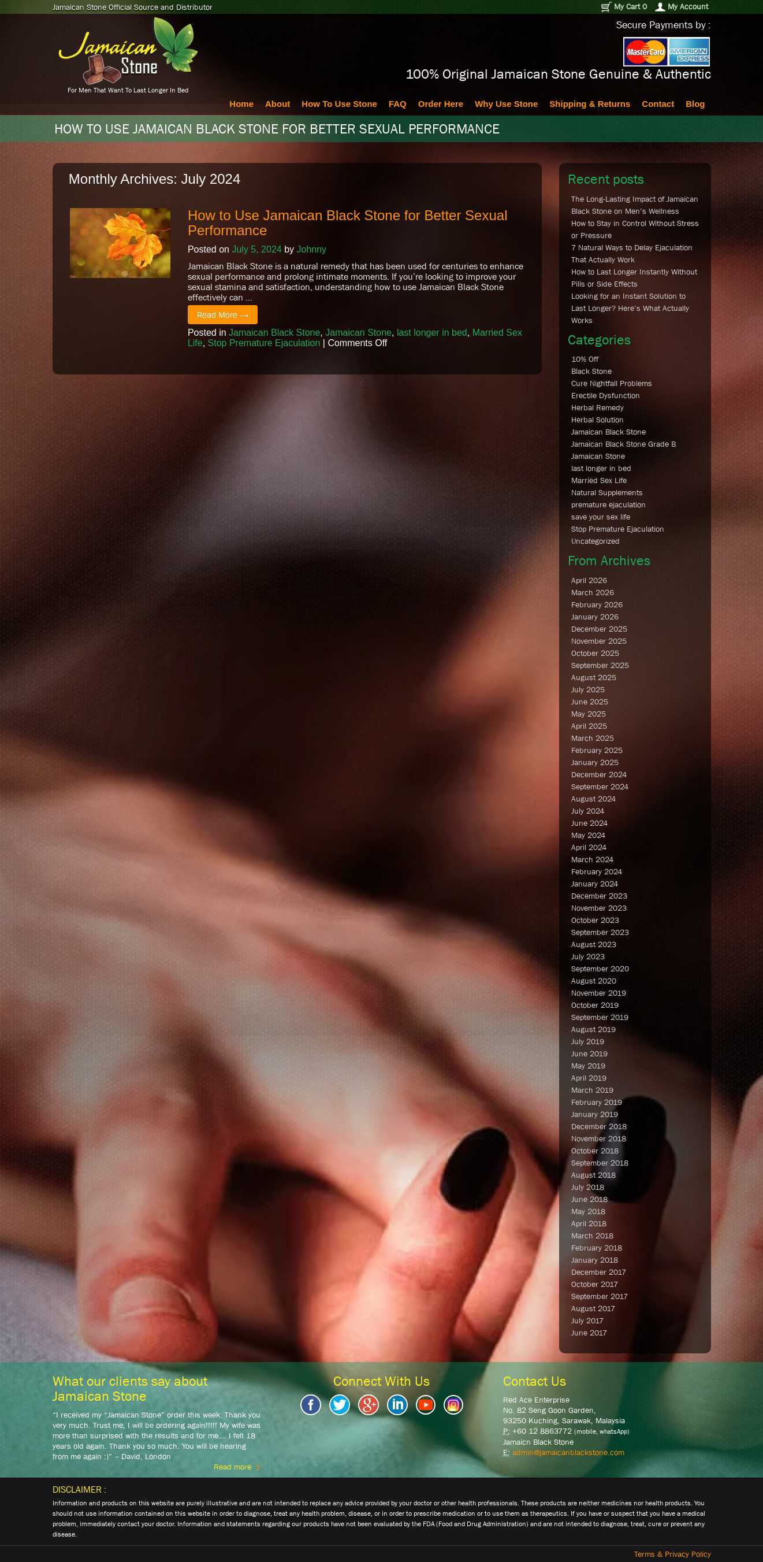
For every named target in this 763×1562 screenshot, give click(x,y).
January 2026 (595, 616)
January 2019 (594, 1114)
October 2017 (594, 1284)
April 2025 (589, 725)
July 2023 (588, 956)
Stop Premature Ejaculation (264, 343)
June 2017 (589, 1332)
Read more (237, 1466)
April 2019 (588, 1077)
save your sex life (600, 516)
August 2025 (593, 677)
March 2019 (592, 1089)
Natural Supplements (607, 492)
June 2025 (589, 701)
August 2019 (593, 1029)
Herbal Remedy (597, 407)
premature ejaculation (608, 504)
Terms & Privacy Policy (672, 1554)
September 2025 (600, 665)
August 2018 (593, 1174)
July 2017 (587, 1320)
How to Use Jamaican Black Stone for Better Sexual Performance (348, 222)
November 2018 (598, 1138)
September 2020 (600, 968)
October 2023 (595, 920)
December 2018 (599, 1126)
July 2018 (587, 1187)
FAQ (398, 104)
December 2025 (599, 628)
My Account (681, 7)
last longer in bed (432, 332)
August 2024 (593, 798)
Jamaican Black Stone (274, 332)
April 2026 (589, 580)
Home (241, 104)
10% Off (584, 358)
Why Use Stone (506, 104)
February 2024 (596, 871)
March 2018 (592, 1235)
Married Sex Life (599, 480)
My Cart (623, 7)
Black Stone (591, 371)
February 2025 (597, 750)
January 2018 (594, 1259)
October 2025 (595, 653)
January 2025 (595, 762)
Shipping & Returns (589, 104)
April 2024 (588, 847)
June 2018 (589, 1199)
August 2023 (593, 944)
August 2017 (593, 1308)
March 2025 (592, 738)
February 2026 (597, 604)
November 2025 (599, 640)
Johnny (311, 249)
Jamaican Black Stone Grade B (623, 443)
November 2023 (599, 907)
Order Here (440, 104)
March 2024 (592, 859)
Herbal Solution (597, 419)
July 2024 (587, 810)
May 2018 (588, 1211)
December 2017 (598, 1272)
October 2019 (595, 1005)
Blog (695, 104)
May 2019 (588, 1065)
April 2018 (588, 1223)
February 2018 (596, 1247)
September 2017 (599, 1296)
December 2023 (599, 895)
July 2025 (588, 689)
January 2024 (594, 883)
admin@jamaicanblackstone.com (568, 1452)
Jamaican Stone (358, 332)
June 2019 (589, 1053)
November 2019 (598, 992)
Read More (222, 315)
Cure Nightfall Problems (611, 383)
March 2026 (592, 592)
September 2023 (600, 932)
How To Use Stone (339, 104)
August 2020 (593, 980)
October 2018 (595, 1150)
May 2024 (588, 835)
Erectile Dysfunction (605, 395)
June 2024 (589, 823)
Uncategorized (595, 541)
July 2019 (587, 1041)
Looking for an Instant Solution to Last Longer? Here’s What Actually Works (630, 308)
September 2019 (599, 1017)
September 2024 (599, 786)
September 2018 (599, 1162)
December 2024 (599, 774)
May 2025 (588, 713)
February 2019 (596, 1102)
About (277, 104)
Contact (658, 104)
